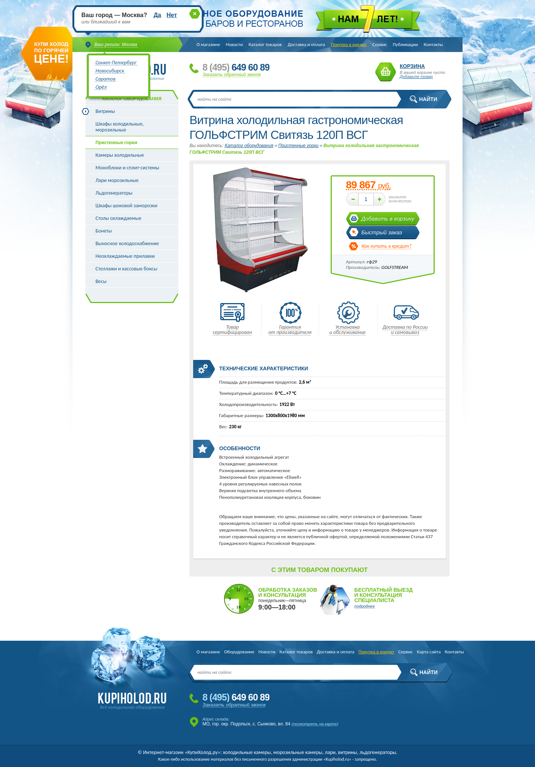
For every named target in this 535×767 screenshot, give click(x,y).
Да (157, 15)
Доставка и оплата (306, 44)
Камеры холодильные (119, 155)
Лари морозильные (117, 180)
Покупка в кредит (349, 44)
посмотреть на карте (315, 724)
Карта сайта (429, 651)
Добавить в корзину (388, 218)
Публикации (405, 44)
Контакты (433, 44)
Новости (234, 44)
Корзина (385, 71)
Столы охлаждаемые (118, 218)
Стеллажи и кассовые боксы (126, 269)
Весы (101, 281)
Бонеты (103, 231)
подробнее (364, 606)
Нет (171, 15)
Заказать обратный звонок (231, 74)
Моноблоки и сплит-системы (127, 168)
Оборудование (239, 651)
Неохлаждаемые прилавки (125, 256)
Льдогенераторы (114, 193)
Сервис (380, 44)
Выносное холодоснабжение (127, 243)
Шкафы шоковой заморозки (126, 205)
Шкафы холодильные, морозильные (119, 127)
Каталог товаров (265, 44)
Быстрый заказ (381, 232)
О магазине (208, 44)
